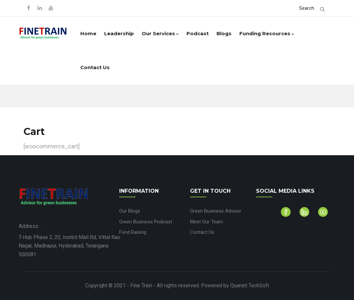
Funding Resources (266, 33)
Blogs (224, 33)
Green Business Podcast (145, 222)
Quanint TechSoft (249, 285)
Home (88, 33)
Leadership (119, 33)
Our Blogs (129, 211)
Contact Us (95, 67)
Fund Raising (132, 232)
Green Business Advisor (215, 211)
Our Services (160, 33)
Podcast (197, 33)
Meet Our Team (206, 222)
